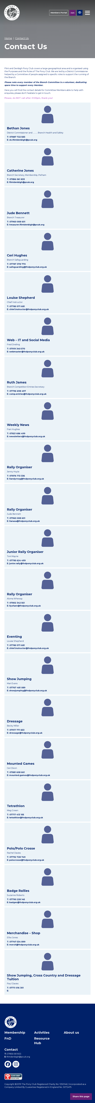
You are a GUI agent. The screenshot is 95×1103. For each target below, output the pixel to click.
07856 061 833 (12, 1054)
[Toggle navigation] (87, 12)
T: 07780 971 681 (16, 306)
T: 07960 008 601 (16, 222)
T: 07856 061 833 (16, 179)
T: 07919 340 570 (16, 349)
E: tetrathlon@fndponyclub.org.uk (25, 817)
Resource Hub (42, 1041)
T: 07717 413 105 (15, 814)
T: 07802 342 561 (16, 603)
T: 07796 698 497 (16, 391)
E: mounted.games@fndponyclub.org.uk (28, 775)
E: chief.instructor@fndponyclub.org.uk (28, 309)
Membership (14, 1032)
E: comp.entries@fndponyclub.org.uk (26, 394)
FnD (7, 1038)
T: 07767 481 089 (16, 687)
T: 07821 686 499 (16, 433)
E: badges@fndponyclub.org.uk (23, 902)
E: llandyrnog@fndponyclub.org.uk (25, 479)
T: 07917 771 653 (15, 730)
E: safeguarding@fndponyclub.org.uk (27, 267)
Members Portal (59, 12)
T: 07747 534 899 (16, 942)
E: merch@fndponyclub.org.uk (23, 945)
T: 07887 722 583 (16, 137)
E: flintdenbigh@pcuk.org (20, 182)
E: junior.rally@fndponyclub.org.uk (25, 563)
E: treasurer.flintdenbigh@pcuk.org (25, 225)
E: (8, 991)
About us (71, 1032)
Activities (41, 1032)
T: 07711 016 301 (15, 988)
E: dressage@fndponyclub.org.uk (24, 733)
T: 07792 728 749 (16, 857)
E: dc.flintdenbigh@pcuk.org (22, 140)
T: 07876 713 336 (16, 476)
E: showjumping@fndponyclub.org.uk (27, 690)
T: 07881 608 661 (16, 772)
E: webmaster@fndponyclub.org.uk (25, 352)
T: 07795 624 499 (16, 560)
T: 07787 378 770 (16, 264)
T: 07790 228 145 (16, 899)
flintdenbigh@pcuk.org (17, 1057)
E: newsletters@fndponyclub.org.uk (26, 436)
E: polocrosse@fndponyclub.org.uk (25, 860)
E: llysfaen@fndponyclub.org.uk (24, 606)
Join (72, 13)
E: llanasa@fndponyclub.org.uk (23, 521)
